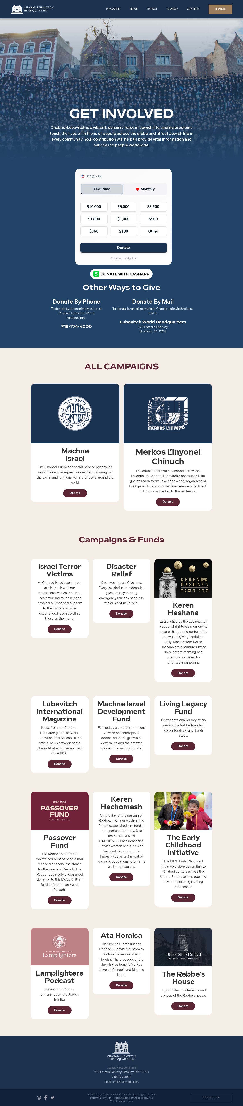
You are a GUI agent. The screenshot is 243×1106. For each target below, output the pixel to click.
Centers (193, 9)
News (134, 9)
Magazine (113, 9)
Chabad (172, 9)
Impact (152, 9)
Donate (75, 493)
